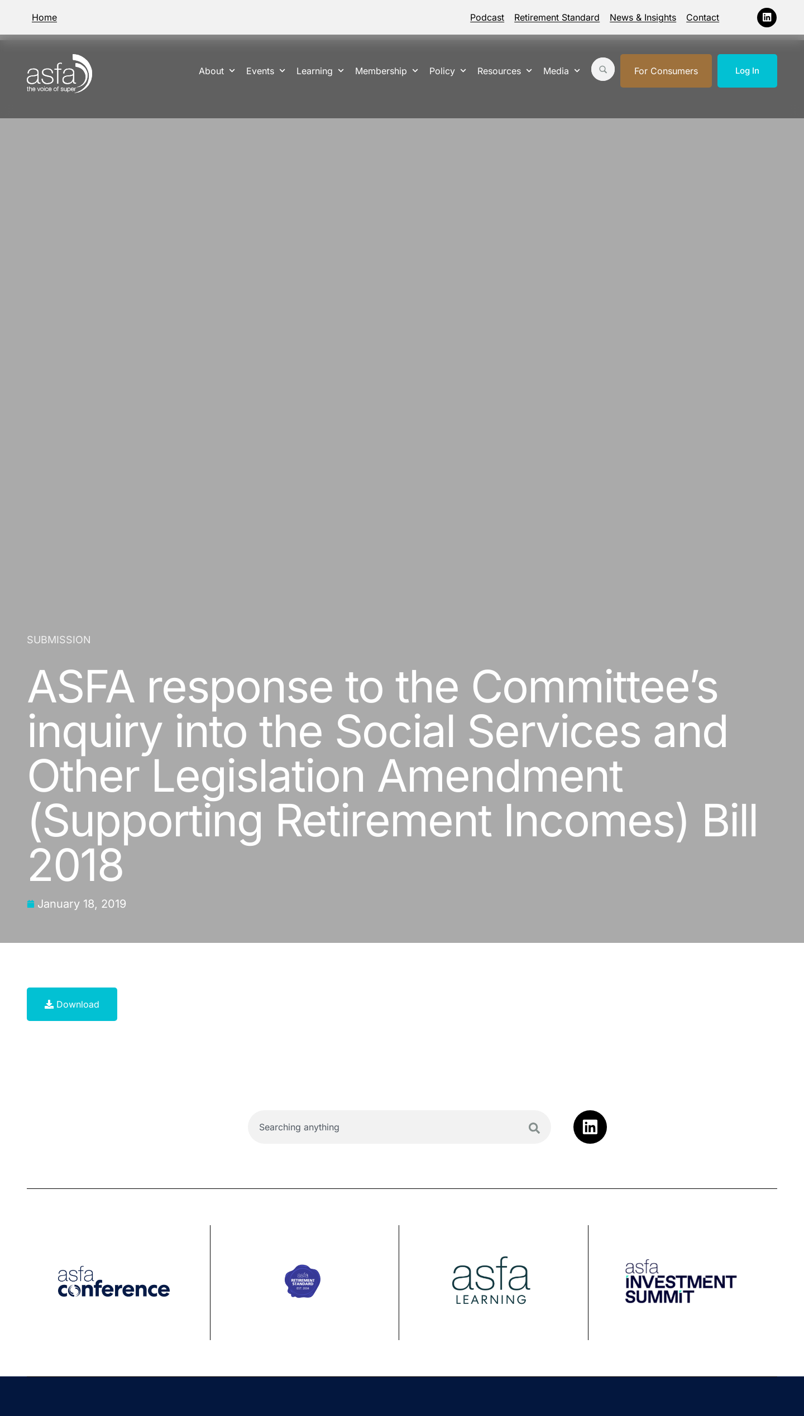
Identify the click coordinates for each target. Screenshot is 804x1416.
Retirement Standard (557, 17)
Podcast (487, 17)
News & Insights (643, 17)
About (217, 70)
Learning (320, 70)
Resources (504, 70)
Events (265, 70)
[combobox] (399, 1127)
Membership (386, 70)
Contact (702, 17)
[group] (118, 1282)
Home (44, 17)
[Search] (534, 1128)
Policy (447, 70)
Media (561, 70)
